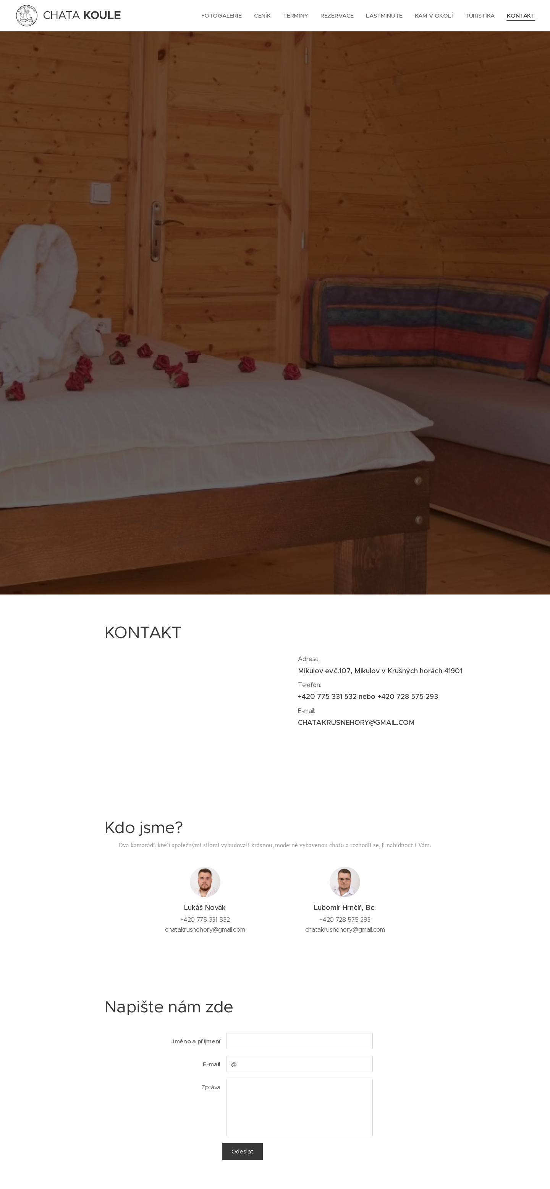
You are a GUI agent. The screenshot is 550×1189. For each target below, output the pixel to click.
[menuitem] (219, 15)
